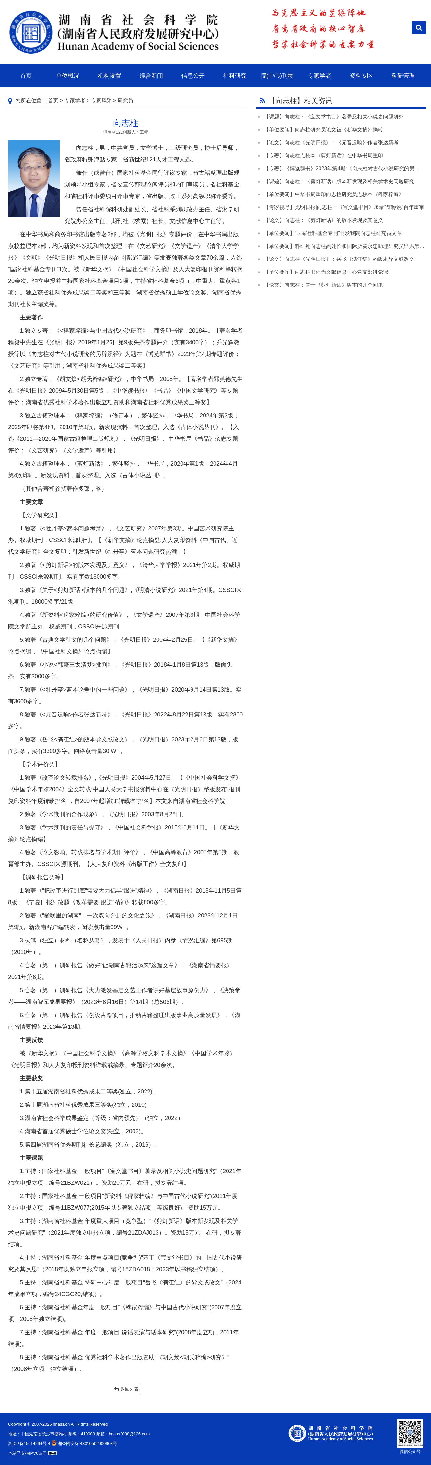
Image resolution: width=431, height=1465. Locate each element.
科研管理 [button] (403, 75)
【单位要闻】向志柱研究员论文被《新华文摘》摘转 (323, 129)
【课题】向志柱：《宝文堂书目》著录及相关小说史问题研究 (334, 116)
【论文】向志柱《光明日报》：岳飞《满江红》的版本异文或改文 (339, 259)
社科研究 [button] (235, 75)
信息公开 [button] (193, 75)
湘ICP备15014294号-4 (29, 1443)
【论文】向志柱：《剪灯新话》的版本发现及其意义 (323, 220)
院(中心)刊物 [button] (277, 75)
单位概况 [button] (67, 75)
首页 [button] (26, 75)
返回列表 (126, 1389)
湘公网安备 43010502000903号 (83, 1443)
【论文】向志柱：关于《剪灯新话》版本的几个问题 (323, 285)
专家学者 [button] (319, 75)
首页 (53, 100)
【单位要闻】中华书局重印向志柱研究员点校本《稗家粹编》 (334, 194)
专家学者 (74, 100)
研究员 (125, 100)
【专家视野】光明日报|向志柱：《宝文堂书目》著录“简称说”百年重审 (344, 207)
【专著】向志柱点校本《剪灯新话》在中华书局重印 (323, 155)
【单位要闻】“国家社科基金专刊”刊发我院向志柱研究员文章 (333, 233)
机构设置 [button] (109, 75)
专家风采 (101, 100)
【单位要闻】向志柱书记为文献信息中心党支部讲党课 (326, 272)
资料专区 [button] (361, 75)
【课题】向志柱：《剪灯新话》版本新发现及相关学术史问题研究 (339, 181)
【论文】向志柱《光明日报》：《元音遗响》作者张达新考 (331, 142)
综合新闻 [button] (151, 75)
